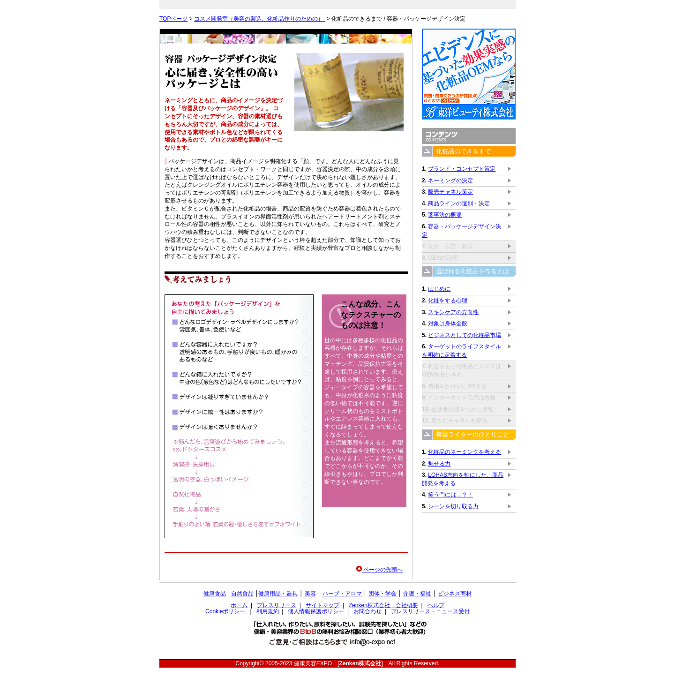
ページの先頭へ (379, 569)
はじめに (439, 289)
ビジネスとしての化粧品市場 (464, 335)
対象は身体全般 (447, 323)
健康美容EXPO (313, 663)
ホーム (239, 605)
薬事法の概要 (445, 214)
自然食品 (242, 593)
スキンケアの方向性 (453, 312)
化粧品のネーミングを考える (464, 452)
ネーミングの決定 (450, 180)
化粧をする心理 (447, 300)
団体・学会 (382, 593)
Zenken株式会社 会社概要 (383, 605)
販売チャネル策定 (450, 191)
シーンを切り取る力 (453, 506)
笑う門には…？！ (450, 494)
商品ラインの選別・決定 (459, 203)
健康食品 (214, 593)
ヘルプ (436, 605)
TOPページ (173, 18)
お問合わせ (367, 611)
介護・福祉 (417, 593)
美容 (310, 593)
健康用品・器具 (278, 593)
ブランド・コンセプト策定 (461, 168)
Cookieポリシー (225, 611)
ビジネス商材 (455, 593)
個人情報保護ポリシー (316, 611)
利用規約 (267, 611)
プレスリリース (276, 605)
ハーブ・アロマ (342, 593)
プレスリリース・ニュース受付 (430, 611)
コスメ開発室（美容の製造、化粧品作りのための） (259, 18)
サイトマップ (322, 605)
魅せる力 (439, 463)
